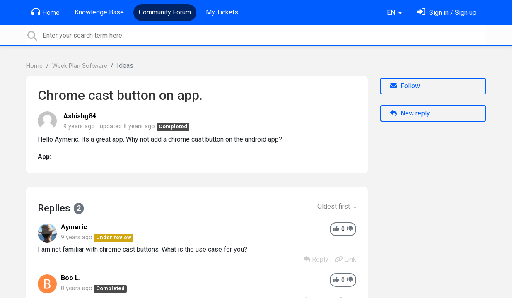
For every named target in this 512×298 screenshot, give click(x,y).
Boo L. (70, 278)
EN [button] (392, 13)
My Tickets (222, 12)
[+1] (336, 229)
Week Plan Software (79, 66)
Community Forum (165, 12)
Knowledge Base (99, 12)
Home (45, 12)
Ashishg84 (79, 116)
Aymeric (74, 227)
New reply (410, 113)
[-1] (350, 229)
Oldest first (334, 206)
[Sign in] (446, 12)
